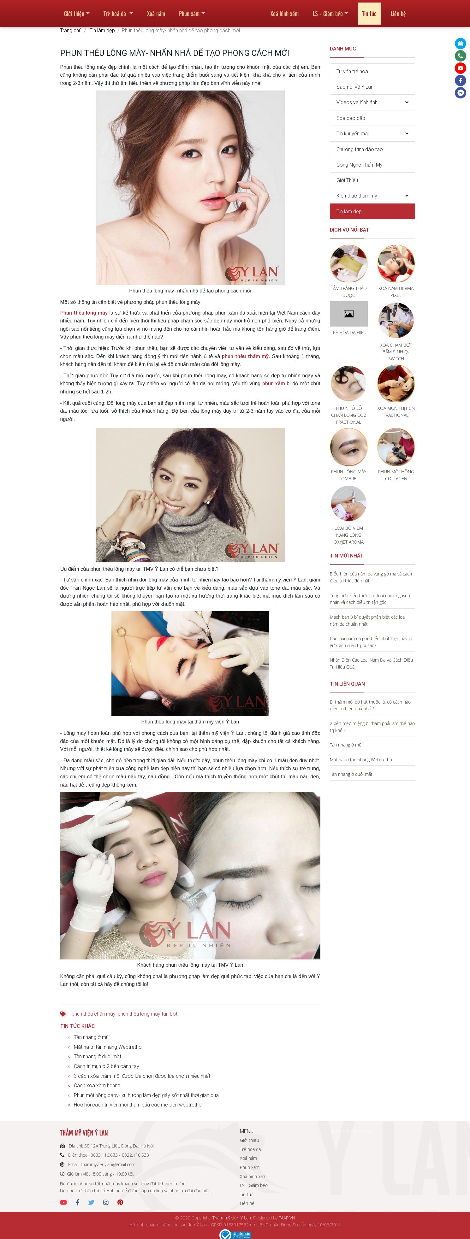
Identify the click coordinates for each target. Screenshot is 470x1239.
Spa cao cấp (350, 118)
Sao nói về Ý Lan (354, 87)
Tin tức (369, 10)
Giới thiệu (74, 10)
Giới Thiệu (347, 180)
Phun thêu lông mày (84, 313)
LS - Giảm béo (327, 10)
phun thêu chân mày (94, 1014)
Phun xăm (189, 10)
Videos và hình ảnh (357, 102)
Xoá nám (156, 10)
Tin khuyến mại (352, 133)
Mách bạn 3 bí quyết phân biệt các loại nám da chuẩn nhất (368, 620)
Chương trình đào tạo (359, 149)
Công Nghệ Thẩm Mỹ (359, 165)
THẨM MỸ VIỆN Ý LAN (351, 1132)
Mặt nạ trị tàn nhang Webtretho (108, 1047)
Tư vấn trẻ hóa (352, 71)
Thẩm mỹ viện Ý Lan (231, 1218)
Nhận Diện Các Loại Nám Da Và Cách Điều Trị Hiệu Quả (371, 663)
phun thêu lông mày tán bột (147, 1014)
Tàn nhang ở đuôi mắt (97, 1056)
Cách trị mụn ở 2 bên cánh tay (106, 1066)
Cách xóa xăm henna (97, 1085)
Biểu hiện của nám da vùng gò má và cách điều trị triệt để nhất (371, 577)
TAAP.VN (287, 1218)
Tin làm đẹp (102, 30)
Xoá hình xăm (285, 10)
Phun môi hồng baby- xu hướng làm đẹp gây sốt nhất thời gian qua (146, 1095)
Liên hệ (398, 10)
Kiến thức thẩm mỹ (356, 195)
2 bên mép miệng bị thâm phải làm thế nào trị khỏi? (372, 726)
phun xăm (273, 383)
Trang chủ (70, 30)
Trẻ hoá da (116, 10)
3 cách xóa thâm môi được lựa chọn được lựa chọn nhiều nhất (142, 1076)
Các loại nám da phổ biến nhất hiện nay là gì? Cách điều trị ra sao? (371, 641)
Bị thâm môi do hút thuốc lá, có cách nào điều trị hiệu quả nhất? (370, 705)
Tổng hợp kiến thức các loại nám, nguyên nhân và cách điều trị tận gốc (370, 599)
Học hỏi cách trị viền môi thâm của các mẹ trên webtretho (138, 1104)
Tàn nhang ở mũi (92, 1037)
